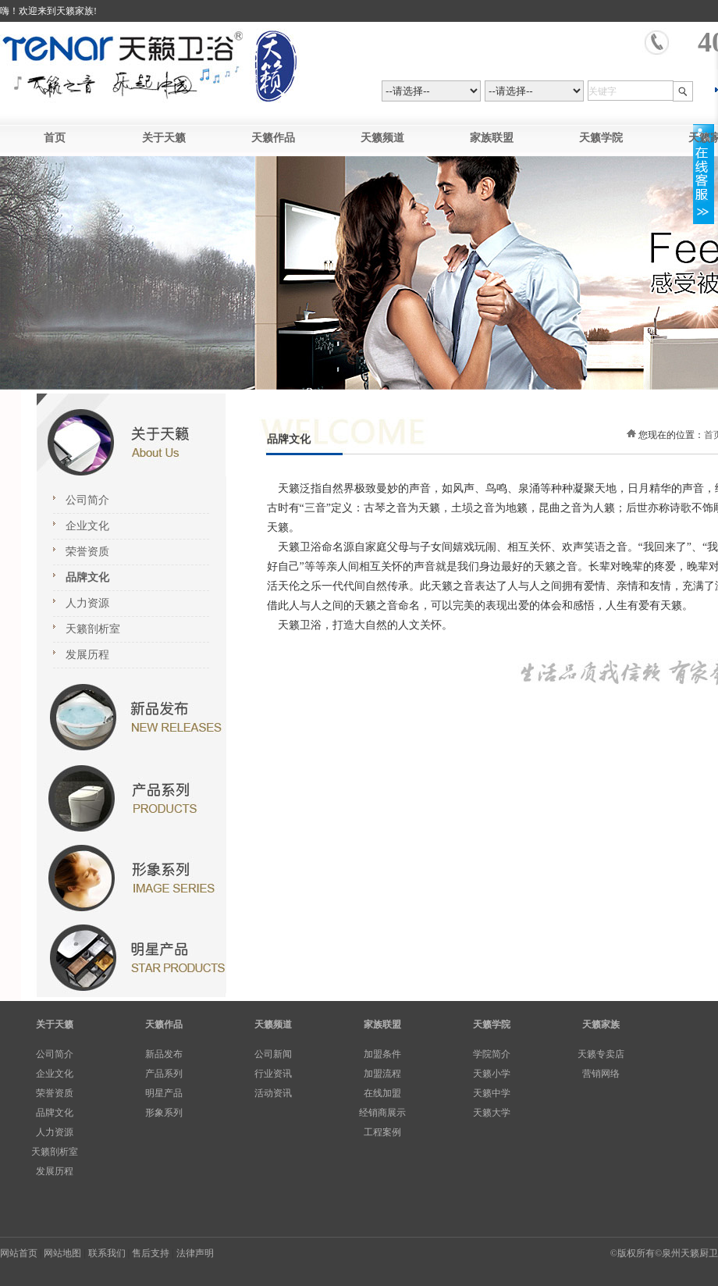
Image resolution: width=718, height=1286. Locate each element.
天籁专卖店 (601, 1054)
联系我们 (107, 1253)
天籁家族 (601, 1024)
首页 (55, 138)
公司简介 (87, 500)
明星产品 (164, 1093)
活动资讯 (273, 1093)
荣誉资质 (87, 552)
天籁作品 (273, 138)
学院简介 (491, 1054)
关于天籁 (164, 138)
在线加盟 (382, 1093)
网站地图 (62, 1253)
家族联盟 (492, 138)
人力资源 (87, 603)
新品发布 (164, 1054)
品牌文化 (87, 577)
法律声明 (195, 1253)
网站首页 (18, 1253)
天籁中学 (491, 1093)
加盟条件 (382, 1054)
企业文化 (87, 526)
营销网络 (601, 1073)
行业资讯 (273, 1073)
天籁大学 (491, 1112)
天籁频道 (382, 138)
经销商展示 (382, 1112)
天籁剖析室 (93, 629)
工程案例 (382, 1132)
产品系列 (164, 1073)
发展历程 (87, 655)
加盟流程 (382, 1073)
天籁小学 (491, 1073)
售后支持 (150, 1253)
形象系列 (164, 1112)
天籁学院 (601, 138)
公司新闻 (273, 1054)
